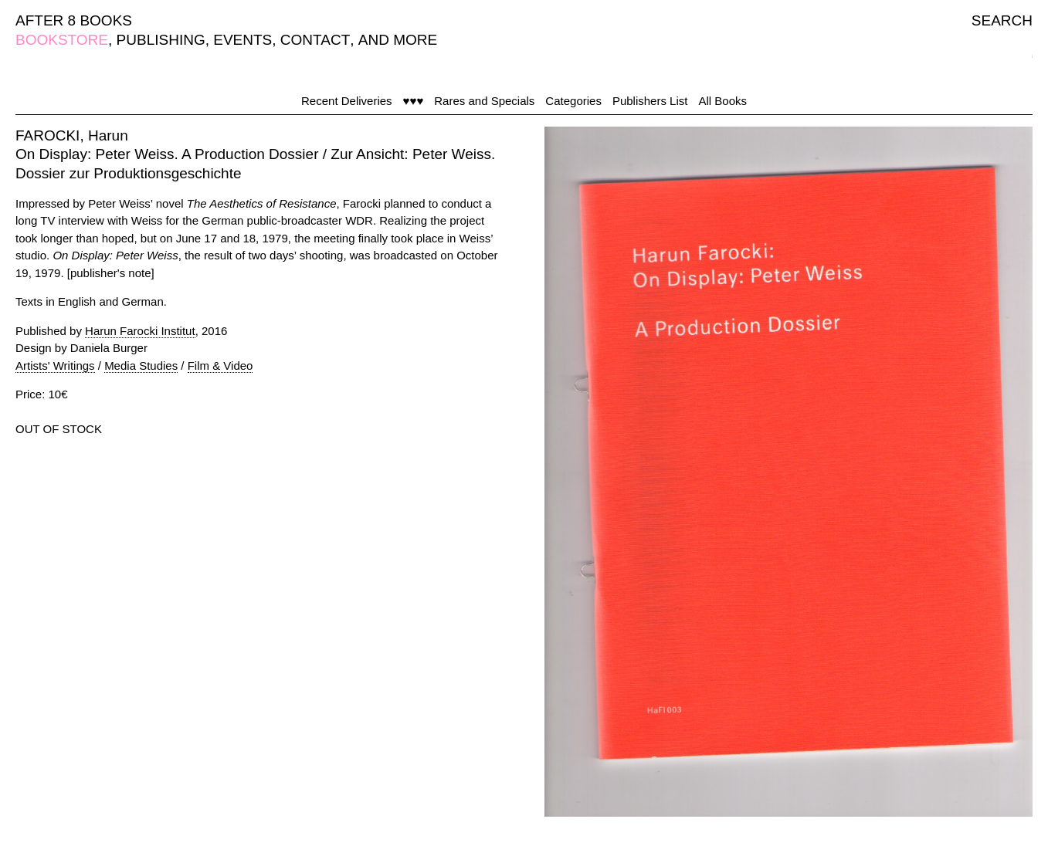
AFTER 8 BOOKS (73, 20)
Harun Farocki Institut (140, 330)
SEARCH (1002, 20)
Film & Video (220, 365)
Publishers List (650, 100)
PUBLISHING (161, 40)
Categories (573, 100)
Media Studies (141, 365)
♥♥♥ (413, 100)
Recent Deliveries (346, 100)
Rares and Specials (484, 100)
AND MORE (397, 40)
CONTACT (315, 40)
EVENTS (242, 40)
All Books (722, 100)
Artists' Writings (55, 365)
